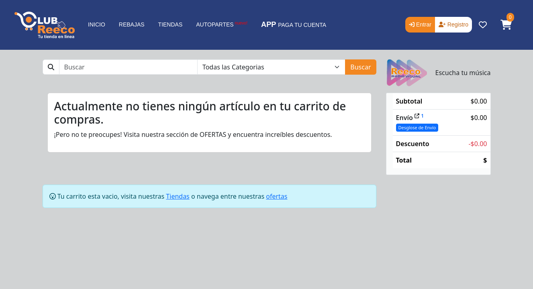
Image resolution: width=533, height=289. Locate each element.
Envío (407, 117)
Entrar (420, 24)
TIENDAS (170, 24)
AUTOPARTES (221, 24)
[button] (506, 25)
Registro (453, 24)
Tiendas (177, 196)
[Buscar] (128, 67)
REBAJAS (132, 24)
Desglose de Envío (417, 127)
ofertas (276, 196)
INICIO (96, 24)
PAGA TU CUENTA (293, 24)
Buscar (360, 67)
